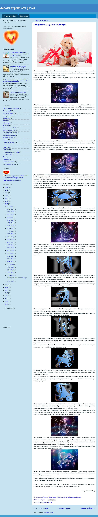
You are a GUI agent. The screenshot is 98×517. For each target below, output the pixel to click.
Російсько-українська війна (11, 152)
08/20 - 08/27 (10, 248)
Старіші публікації (87, 508)
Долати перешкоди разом (17, 8)
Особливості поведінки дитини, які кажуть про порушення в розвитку (15, 80)
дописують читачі (8, 116)
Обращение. (6, 145)
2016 (6, 201)
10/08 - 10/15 (10, 261)
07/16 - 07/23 (10, 234)
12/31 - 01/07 (10, 281)
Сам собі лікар (7, 154)
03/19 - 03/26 (10, 217)
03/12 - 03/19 (10, 214)
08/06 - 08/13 (10, 242)
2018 (6, 284)
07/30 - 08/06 (10, 239)
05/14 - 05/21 (10, 225)
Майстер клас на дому (9, 135)
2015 (6, 198)
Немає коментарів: (39, 500)
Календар (6, 125)
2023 (6, 298)
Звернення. (6, 120)
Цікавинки (6, 159)
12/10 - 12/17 (10, 272)
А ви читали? (7, 111)
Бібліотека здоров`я (8, 113)
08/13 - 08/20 (10, 245)
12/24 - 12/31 (10, 275)
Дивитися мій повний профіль (12, 180)
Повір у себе (6, 147)
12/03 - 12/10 (10, 270)
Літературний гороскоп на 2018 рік (50, 25)
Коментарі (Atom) (48, 512)
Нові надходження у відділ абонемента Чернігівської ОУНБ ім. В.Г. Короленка (19, 54)
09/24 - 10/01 (10, 259)
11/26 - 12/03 (10, 267)
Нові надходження (8, 142)
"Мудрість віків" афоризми (11, 108)
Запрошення (6, 118)
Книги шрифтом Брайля (10, 128)
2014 (6, 195)
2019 (6, 287)
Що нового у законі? (9, 162)
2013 (6, 193)
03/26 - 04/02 (10, 220)
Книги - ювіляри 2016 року (18, 92)
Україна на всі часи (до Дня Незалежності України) (18, 67)
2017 (6, 204)
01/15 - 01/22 (10, 206)
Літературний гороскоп (45, 502)
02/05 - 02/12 (10, 209)
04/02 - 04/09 (10, 223)
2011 (6, 187)
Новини (5, 140)
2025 (6, 304)
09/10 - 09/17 (10, 256)
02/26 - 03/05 (10, 212)
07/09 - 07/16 (10, 231)
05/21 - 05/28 (10, 228)
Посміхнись (6, 149)
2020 (6, 290)
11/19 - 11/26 (10, 264)
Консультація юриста (9, 130)
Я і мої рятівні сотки (9, 164)
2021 (6, 293)
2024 (6, 301)
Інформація (6, 123)
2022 (6, 296)
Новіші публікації (41, 508)
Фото (4, 157)
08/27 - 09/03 (10, 250)
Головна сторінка (10, 16)
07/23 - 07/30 (10, 237)
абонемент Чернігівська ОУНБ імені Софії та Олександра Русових (16, 176)
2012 (6, 190)
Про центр (24, 16)
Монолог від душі (8, 137)
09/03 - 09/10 (10, 253)
